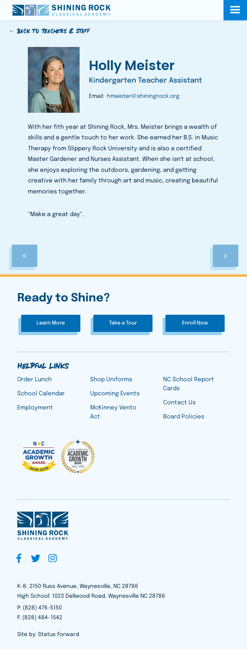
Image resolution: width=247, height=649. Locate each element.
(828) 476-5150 (42, 608)
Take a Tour (123, 323)
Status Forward (58, 634)
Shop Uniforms (111, 380)
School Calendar (41, 394)
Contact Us (179, 403)
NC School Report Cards (188, 384)
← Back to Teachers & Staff (49, 31)
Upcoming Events (115, 394)
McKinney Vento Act (113, 412)
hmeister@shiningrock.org (143, 96)
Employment (35, 408)
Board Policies (183, 417)
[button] (235, 10)
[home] (60, 10)
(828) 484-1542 (42, 617)
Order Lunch (34, 380)
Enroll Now (195, 323)
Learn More (50, 323)
